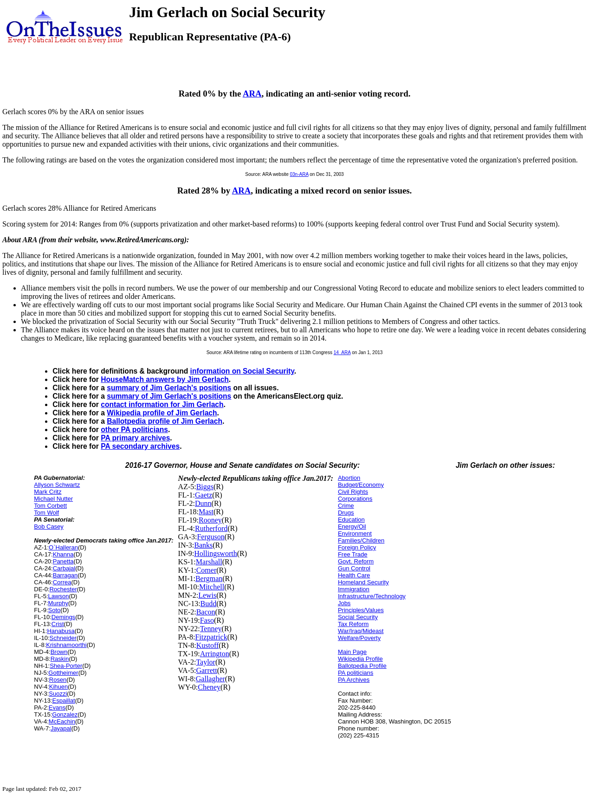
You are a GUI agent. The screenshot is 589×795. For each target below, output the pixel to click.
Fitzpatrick (211, 637)
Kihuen (58, 686)
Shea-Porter (66, 665)
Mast (206, 512)
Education (351, 519)
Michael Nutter (53, 498)
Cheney (209, 687)
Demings (63, 617)
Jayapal (61, 728)
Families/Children (361, 540)
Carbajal (64, 568)
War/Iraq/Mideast (361, 630)
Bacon (205, 612)
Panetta (63, 561)
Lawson (58, 596)
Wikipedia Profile (360, 658)
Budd (209, 604)
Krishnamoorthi (66, 644)
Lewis (207, 595)
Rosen (58, 679)
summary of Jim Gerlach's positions (169, 388)
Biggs (205, 487)
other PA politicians (134, 429)
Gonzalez (65, 714)
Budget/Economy (361, 484)
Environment (355, 533)
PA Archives (353, 679)
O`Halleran (63, 547)
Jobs (344, 603)
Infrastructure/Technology (372, 596)
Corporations (355, 498)
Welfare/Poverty (359, 637)
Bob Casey (49, 526)
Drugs (346, 512)
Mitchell (211, 587)
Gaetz (203, 495)
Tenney (211, 629)
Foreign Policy (357, 547)
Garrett (206, 670)
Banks (203, 545)
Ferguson (210, 537)
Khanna (63, 554)
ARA (252, 93)
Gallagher (210, 679)
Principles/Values (361, 610)
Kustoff (207, 645)
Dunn (203, 503)
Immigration (353, 589)
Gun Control (354, 568)
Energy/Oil (352, 526)
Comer (206, 570)
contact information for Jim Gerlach (162, 404)
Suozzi (58, 693)
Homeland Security (363, 582)
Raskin (60, 658)
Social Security (358, 617)
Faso (207, 620)
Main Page (352, 651)
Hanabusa (60, 630)
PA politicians (355, 672)
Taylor (205, 662)
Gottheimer (63, 672)
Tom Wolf (46, 512)
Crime (346, 505)
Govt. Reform (356, 561)
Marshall (209, 562)
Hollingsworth (215, 553)
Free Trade (353, 554)
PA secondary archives (140, 446)
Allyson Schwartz (57, 484)
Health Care (354, 575)
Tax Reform (353, 623)
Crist (58, 623)
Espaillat (63, 700)
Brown (59, 651)
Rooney (210, 520)
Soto (54, 610)
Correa (62, 582)
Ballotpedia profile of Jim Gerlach (164, 421)
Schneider (63, 637)
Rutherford (211, 528)
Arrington (214, 654)
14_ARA (342, 352)
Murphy (58, 603)
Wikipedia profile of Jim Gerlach (162, 413)
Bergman (208, 578)
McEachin (62, 721)
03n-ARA (299, 174)
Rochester (63, 589)
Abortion (349, 477)
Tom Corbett (50, 505)
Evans (57, 707)
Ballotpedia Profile (362, 665)
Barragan (65, 575)
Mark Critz (47, 491)
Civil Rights (353, 491)
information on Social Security (242, 371)
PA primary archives (135, 438)
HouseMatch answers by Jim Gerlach (165, 379)
